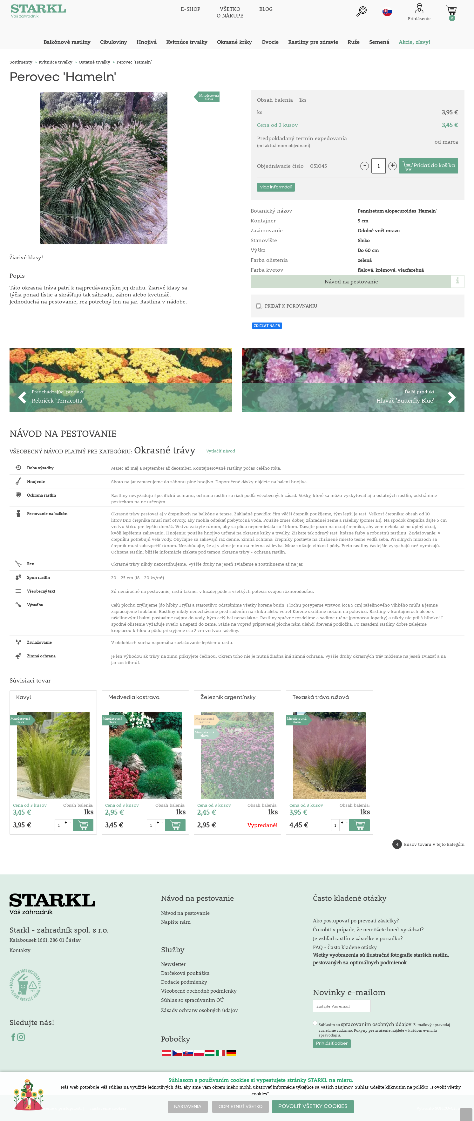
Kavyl (23, 697)
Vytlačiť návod (220, 451)
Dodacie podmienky (184, 981)
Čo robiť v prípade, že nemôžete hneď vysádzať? (368, 929)
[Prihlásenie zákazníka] (419, 12)
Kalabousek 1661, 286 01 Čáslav (45, 939)
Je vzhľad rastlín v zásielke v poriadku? (358, 938)
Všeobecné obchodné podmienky (199, 990)
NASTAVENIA (187, 1106)
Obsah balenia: (78, 805)
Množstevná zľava (209, 96)
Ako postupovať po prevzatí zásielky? (356, 920)
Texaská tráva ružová (321, 697)
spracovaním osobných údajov (376, 1024)
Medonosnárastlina (204, 720)
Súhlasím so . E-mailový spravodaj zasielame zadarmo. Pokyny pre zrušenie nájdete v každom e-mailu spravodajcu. (384, 1029)
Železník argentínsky (227, 697)
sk (387, 12)
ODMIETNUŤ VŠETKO (240, 1106)
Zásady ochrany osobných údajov (200, 1010)
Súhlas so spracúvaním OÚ (192, 999)
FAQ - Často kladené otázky (345, 947)
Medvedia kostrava (133, 697)
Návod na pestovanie (351, 281)
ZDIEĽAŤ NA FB (267, 326)
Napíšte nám (176, 921)
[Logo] (38, 12)
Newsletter (173, 964)
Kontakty (20, 950)
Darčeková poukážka (185, 972)
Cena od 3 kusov (30, 805)
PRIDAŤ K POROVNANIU (291, 305)
